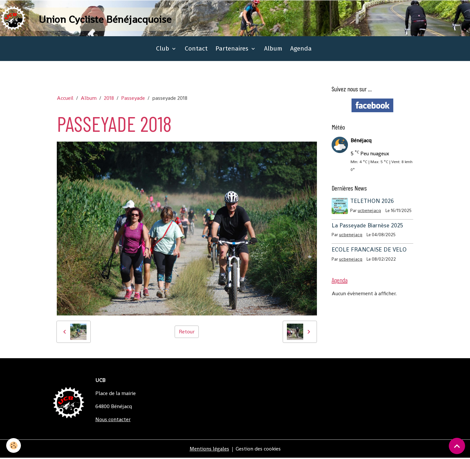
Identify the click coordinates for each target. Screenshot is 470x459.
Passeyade (133, 99)
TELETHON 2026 (372, 202)
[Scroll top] (457, 446)
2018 (109, 99)
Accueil (65, 99)
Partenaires (232, 49)
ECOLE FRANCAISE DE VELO (369, 250)
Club (163, 49)
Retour (187, 332)
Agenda (301, 49)
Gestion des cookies (258, 449)
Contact (196, 49)
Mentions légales (209, 449)
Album (273, 49)
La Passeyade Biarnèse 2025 (367, 226)
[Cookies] (14, 445)
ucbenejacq (369, 211)
